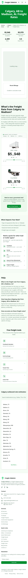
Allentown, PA (7, 443)
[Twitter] (2, 487)
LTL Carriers (4, 539)
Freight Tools (4, 543)
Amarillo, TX (6, 455)
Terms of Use (20, 573)
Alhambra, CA (7, 434)
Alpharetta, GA (7, 446)
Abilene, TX (6, 404)
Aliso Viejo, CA (7, 437)
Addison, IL (6, 407)
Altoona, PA (6, 452)
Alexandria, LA (7, 431)
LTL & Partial (4, 513)
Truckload (3, 515)
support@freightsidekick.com (11, 500)
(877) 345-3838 (7, 498)
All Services (4, 511)
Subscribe (14, 562)
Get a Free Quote (14, 206)
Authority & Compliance (7, 531)
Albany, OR (6, 419)
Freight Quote (4, 537)
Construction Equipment (7, 519)
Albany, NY (6, 422)
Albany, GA (6, 416)
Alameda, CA (6, 413)
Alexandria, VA (7, 428)
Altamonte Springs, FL (9, 449)
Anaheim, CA (6, 461)
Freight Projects (5, 517)
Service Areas (3, 26)
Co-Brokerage (4, 524)
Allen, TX (5, 440)
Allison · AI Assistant (6, 533)
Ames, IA (5, 458)
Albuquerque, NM (8, 425)
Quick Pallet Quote (5, 535)
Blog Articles (4, 545)
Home (6, 573)
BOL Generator (5, 541)
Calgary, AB (9, 26)
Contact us (3, 547)
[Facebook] (4, 487)
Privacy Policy (12, 573)
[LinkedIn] (7, 487)
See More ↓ (14, 465)
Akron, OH (6, 410)
